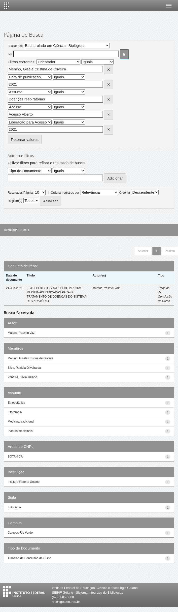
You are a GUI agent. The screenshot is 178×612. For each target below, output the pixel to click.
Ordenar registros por (65, 192)
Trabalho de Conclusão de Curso (29, 558)
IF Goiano (14, 507)
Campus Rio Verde (20, 532)
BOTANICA (15, 456)
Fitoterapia (15, 412)
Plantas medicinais (20, 431)
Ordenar (124, 192)
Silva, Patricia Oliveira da (24, 367)
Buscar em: (15, 46)
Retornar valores (24, 139)
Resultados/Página (20, 192)
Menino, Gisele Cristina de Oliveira (31, 358)
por (10, 54)
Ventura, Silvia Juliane (22, 377)
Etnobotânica (16, 402)
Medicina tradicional (21, 421)
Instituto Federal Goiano (23, 482)
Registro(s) (15, 201)
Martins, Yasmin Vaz (106, 288)
